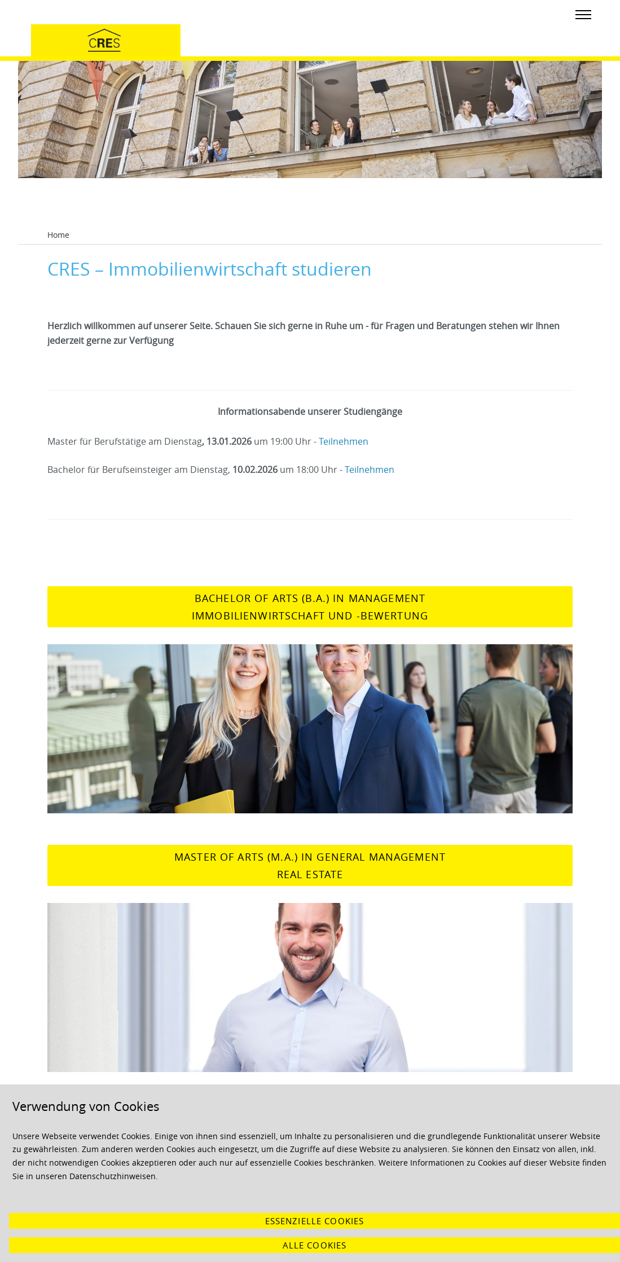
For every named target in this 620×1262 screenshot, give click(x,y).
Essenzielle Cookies (314, 1220)
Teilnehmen (343, 441)
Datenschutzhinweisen (112, 1176)
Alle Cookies (315, 1245)
